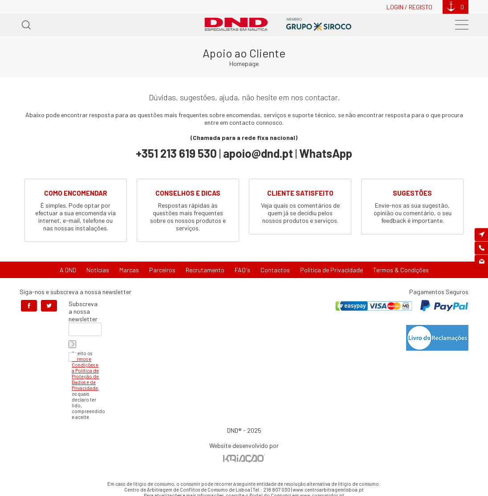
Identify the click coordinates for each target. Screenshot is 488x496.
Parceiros (162, 270)
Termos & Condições (401, 270)
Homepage (244, 63)
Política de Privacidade (331, 270)
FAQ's (242, 270)
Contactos (275, 270)
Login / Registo (409, 7)
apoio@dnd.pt (258, 153)
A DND (68, 270)
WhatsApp (325, 153)
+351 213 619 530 (176, 153)
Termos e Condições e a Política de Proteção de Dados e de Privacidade (85, 373)
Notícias (97, 270)
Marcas (129, 270)
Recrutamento (205, 270)
